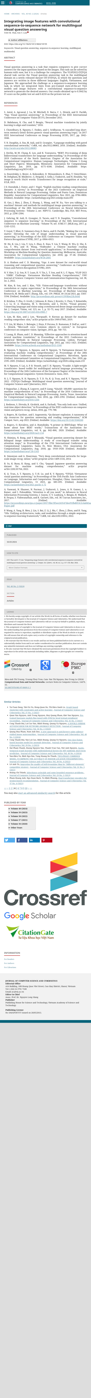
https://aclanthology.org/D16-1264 (21, 399)
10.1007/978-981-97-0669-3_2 (18, 687)
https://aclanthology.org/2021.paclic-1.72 (25, 484)
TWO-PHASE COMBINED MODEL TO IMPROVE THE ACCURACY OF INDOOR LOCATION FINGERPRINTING (46, 757)
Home (6, 14)
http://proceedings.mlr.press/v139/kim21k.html (55, 296)
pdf (10, 526)
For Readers (9, 959)
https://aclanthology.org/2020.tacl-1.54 (24, 433)
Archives (15, 14)
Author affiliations (19, 40)
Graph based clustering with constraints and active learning (44, 708)
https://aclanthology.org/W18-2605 (33, 257)
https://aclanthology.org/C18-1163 (21, 451)
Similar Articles (12, 701)
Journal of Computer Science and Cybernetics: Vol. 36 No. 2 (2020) (45, 727)
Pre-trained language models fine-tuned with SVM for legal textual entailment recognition (47, 718)
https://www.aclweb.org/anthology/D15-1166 (38, 345)
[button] (9, 840)
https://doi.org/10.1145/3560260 (67, 420)
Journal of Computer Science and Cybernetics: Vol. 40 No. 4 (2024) (51, 753)
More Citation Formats (18, 567)
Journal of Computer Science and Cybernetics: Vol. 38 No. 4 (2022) (40, 761)
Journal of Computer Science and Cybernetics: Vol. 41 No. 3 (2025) (52, 720)
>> (31, 788)
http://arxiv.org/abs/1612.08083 (20, 148)
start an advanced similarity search (36, 793)
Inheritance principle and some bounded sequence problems (55, 772)
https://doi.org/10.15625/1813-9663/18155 (28, 44)
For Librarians (10, 967)
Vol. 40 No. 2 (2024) (30, 14)
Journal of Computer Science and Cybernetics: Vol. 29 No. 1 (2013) (40, 775)
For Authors (9, 963)
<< (5, 788)
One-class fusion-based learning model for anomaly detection (46, 741)
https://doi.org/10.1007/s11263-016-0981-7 (25, 312)
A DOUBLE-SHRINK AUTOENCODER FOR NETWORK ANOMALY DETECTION (47, 724)
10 (26, 788)
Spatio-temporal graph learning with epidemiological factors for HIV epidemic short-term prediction (48, 751)
